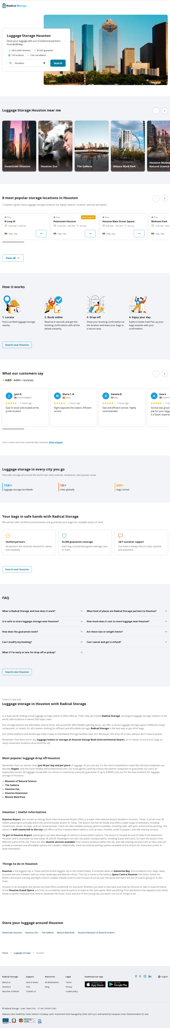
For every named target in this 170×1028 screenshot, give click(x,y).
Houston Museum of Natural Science (96, 932)
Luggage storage (22, 953)
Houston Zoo (31, 932)
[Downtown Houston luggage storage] (19, 146)
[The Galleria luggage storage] (92, 146)
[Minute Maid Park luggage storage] (128, 146)
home (5, 953)
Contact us (31, 991)
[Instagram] (144, 976)
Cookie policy (72, 991)
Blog (47, 986)
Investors (6, 986)
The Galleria (48, 932)
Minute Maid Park (66, 932)
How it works (32, 982)
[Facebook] (136, 976)
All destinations (52, 982)
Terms (69, 982)
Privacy (69, 986)
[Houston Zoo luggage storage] (55, 146)
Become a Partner (10, 991)
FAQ (28, 986)
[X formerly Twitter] (140, 976)
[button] (44, 63)
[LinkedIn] (149, 976)
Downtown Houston (12, 932)
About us (6, 982)
